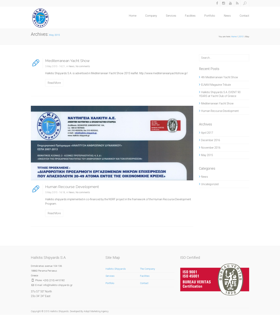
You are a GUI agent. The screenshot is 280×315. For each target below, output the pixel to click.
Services (171, 15)
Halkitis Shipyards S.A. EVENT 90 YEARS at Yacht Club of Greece (220, 94)
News (227, 15)
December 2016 (210, 140)
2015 (241, 36)
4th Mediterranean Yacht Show (219, 77)
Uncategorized (210, 184)
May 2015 (207, 155)
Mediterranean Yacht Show (67, 61)
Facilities (190, 15)
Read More (54, 82)
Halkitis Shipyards (116, 268)
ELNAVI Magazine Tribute (216, 84)
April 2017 (207, 132)
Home (132, 15)
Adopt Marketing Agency (96, 311)
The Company (147, 268)
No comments (83, 66)
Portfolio (209, 15)
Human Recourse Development (72, 187)
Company (151, 15)
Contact (244, 15)
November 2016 (210, 147)
